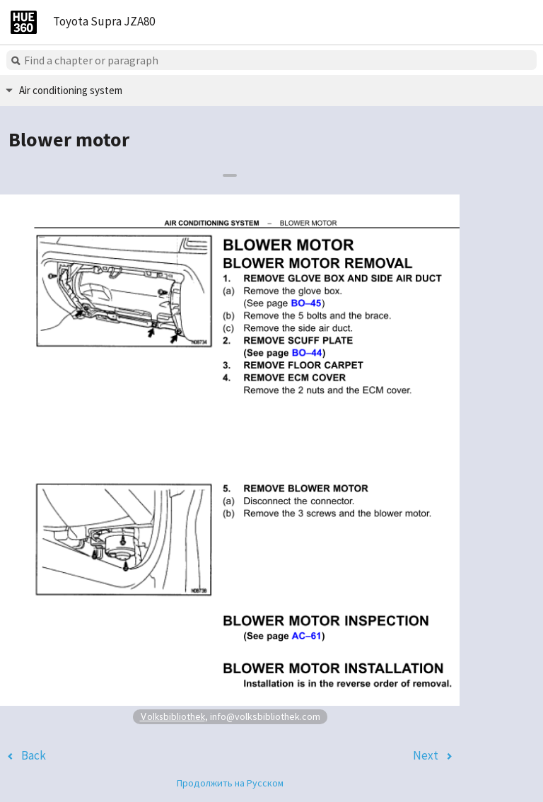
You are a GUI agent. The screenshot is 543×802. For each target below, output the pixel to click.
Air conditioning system (70, 90)
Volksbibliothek (172, 716)
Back (33, 755)
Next (425, 755)
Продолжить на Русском (230, 783)
